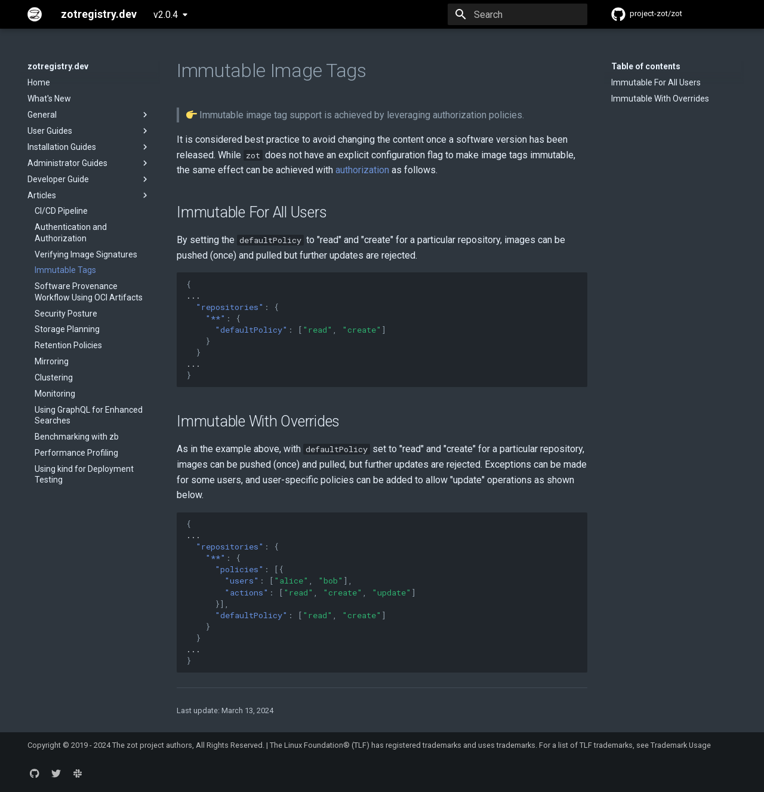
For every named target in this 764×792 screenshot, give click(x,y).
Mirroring (52, 361)
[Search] (517, 14)
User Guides (88, 130)
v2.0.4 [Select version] (165, 14)
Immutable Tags (65, 270)
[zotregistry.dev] (35, 14)
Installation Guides (88, 147)
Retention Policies (68, 345)
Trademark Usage (681, 745)
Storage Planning (67, 329)
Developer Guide (88, 179)
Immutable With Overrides (660, 98)
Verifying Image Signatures (86, 254)
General (88, 114)
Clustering (54, 377)
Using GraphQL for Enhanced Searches (89, 415)
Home (38, 82)
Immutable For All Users (656, 82)
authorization (362, 170)
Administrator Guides (88, 163)
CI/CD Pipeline (61, 211)
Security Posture (66, 313)
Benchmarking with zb (77, 436)
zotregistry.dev (57, 66)
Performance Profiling (76, 453)
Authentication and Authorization (71, 232)
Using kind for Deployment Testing (84, 474)
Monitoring (55, 393)
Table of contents (645, 66)
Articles (88, 195)
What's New (49, 98)
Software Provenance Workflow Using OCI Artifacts (89, 291)
